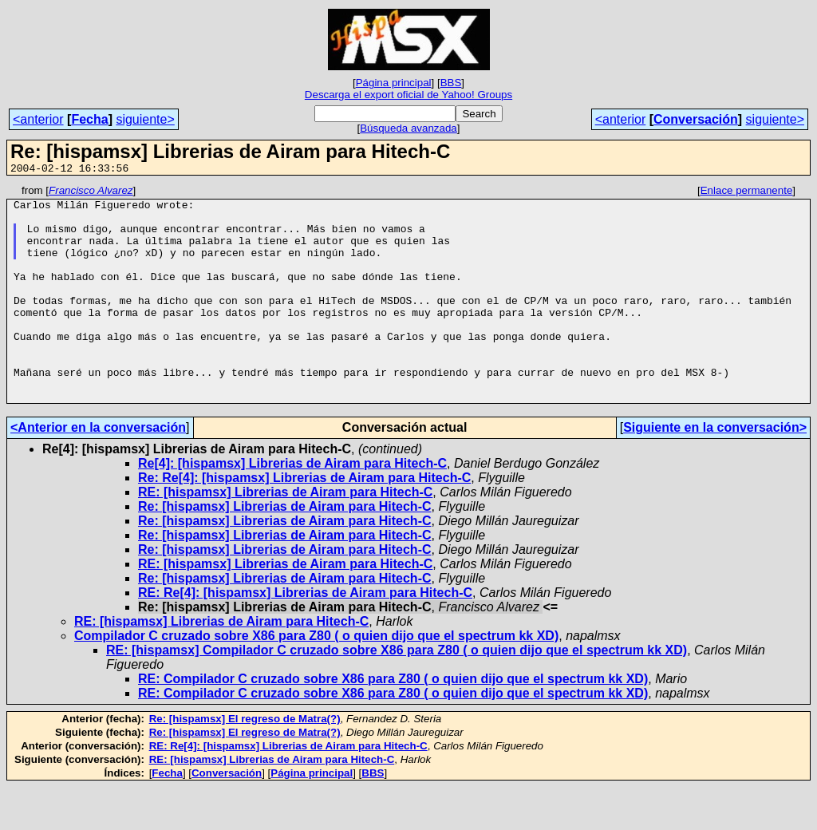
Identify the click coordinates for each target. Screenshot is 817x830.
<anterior (38, 119)
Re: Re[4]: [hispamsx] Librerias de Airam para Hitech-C (304, 521)
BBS (451, 83)
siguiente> (145, 119)
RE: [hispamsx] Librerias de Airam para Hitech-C (285, 535)
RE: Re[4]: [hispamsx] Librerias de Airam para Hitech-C (305, 635)
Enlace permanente (747, 193)
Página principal (394, 83)
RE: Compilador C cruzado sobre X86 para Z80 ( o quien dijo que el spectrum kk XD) (393, 722)
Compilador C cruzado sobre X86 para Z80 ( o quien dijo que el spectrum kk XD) (316, 679)
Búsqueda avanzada (408, 128)
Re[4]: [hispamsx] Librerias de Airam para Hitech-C (292, 506)
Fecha (89, 119)
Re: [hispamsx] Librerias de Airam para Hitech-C (285, 549)
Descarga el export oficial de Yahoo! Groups (408, 95)
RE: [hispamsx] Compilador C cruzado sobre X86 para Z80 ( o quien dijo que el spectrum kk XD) (396, 693)
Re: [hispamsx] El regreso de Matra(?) (245, 762)
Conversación (695, 119)
